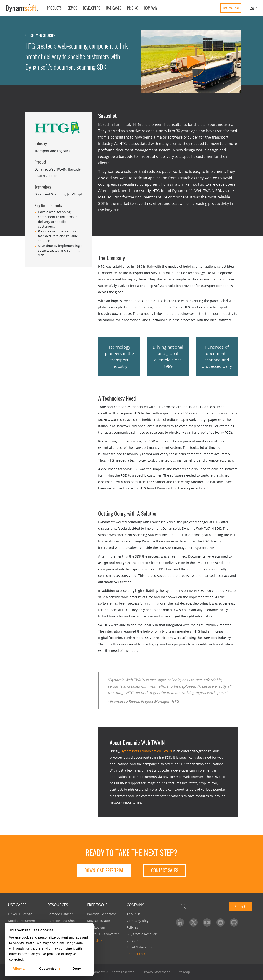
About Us (134, 914)
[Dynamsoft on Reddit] (220, 922)
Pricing (132, 8)
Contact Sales (164, 870)
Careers (132, 940)
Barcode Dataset (60, 914)
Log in (253, 8)
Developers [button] (91, 8)
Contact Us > (136, 954)
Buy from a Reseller (142, 934)
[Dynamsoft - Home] (22, 8)
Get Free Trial (231, 7)
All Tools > (94, 940)
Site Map (183, 972)
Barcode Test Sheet (62, 921)
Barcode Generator (101, 914)
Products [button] (54, 8)
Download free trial (104, 870)
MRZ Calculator (98, 921)
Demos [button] (72, 8)
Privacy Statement (156, 972)
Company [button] (150, 8)
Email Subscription (141, 947)
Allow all (20, 968)
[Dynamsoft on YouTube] (207, 922)
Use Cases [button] (113, 8)
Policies (132, 927)
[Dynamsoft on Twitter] (193, 922)
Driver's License (20, 914)
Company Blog (138, 921)
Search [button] (240, 906)
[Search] (202, 906)
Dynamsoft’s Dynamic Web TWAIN (146, 751)
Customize (49, 968)
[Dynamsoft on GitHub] (234, 922)
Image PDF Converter (103, 934)
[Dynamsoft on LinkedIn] (180, 922)
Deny (76, 968)
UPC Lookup (96, 927)
